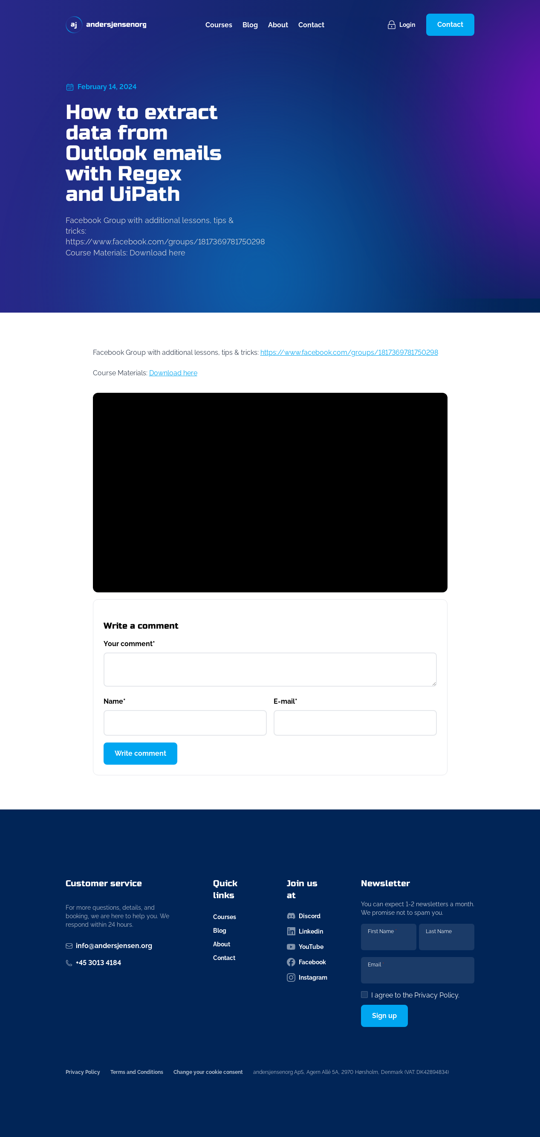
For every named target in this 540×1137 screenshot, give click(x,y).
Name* (115, 701)
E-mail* (285, 701)
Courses (218, 25)
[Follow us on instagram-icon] (307, 977)
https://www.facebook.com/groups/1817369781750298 (349, 352)
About (278, 25)
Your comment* (129, 644)
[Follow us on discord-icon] (307, 916)
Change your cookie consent (208, 1072)
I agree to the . (415, 995)
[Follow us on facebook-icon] (307, 962)
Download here (173, 373)
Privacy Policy (436, 995)
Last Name (439, 931)
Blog (250, 25)
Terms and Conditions (136, 1072)
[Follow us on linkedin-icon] (307, 931)
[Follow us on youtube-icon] (307, 947)
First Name (382, 931)
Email (376, 964)
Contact (311, 25)
